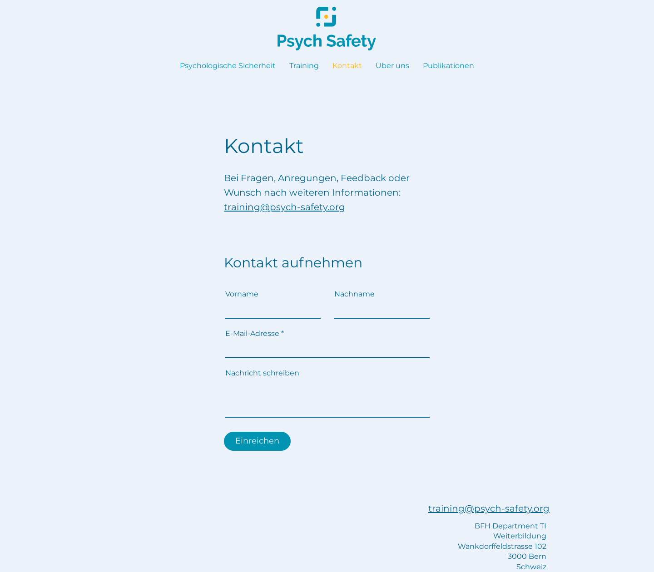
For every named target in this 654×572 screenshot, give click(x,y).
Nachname (354, 294)
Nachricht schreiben (262, 373)
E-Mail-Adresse (252, 333)
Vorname (241, 294)
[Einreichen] (257, 441)
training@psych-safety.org (284, 207)
